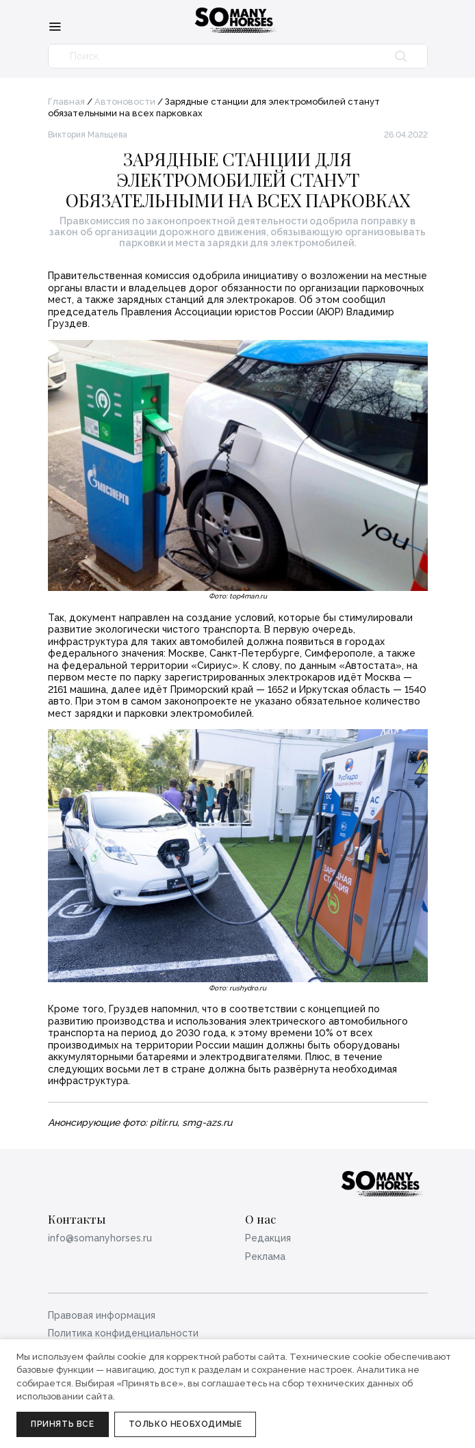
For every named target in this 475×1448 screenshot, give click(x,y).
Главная (66, 101)
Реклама (265, 1256)
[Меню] (55, 26)
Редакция (268, 1238)
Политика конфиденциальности (123, 1333)
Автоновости (124, 101)
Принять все (62, 1424)
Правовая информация (101, 1315)
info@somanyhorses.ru (100, 1238)
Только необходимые (185, 1424)
